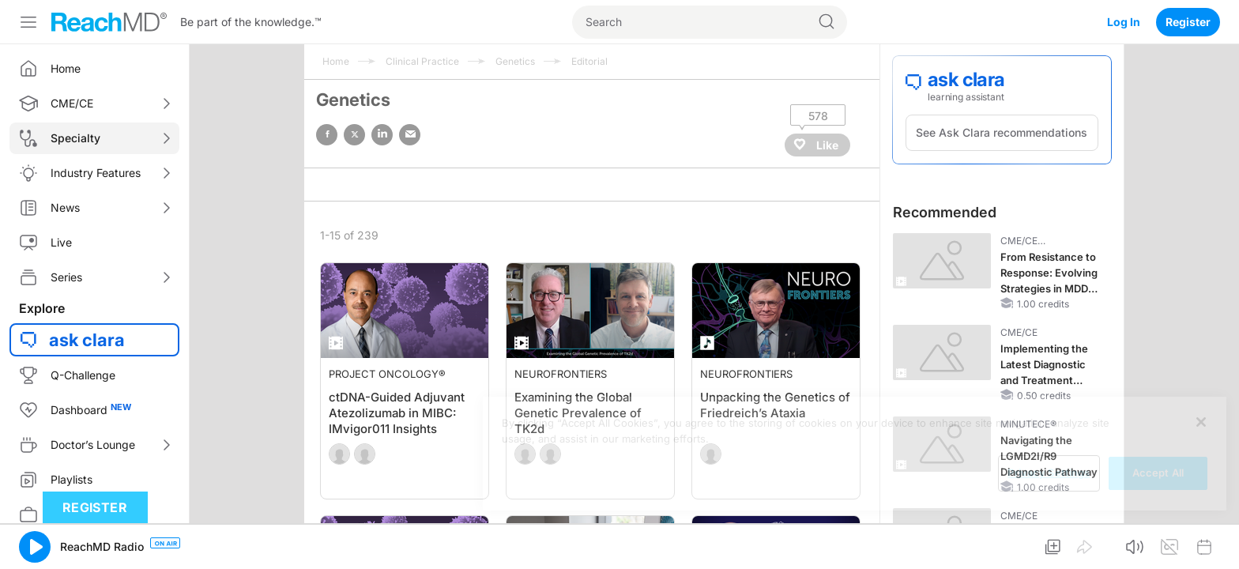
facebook (326, 134)
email (409, 134)
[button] (35, 547)
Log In (1123, 21)
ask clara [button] (87, 340)
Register (1188, 21)
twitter (354, 134)
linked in (382, 134)
